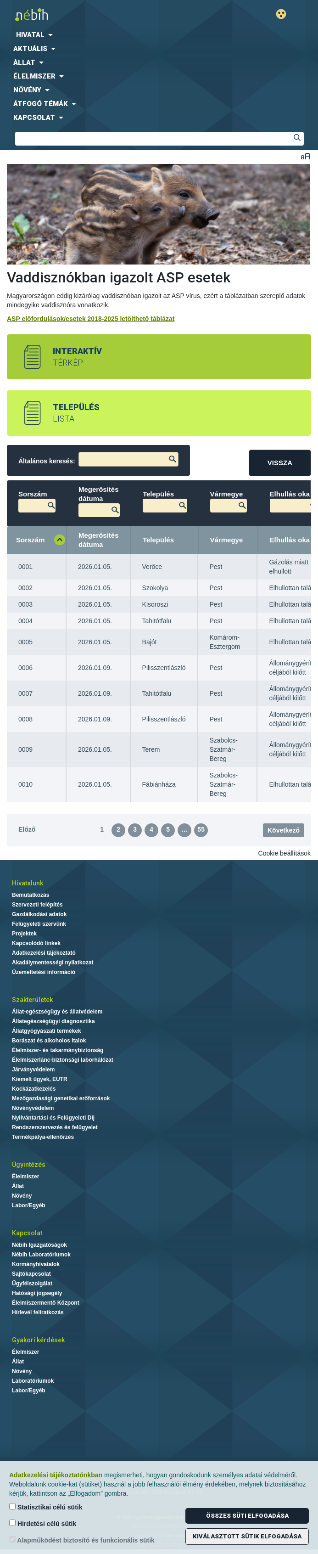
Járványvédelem (33, 1069)
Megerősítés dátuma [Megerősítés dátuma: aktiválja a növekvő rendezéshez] (98, 539)
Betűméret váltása (305, 156)
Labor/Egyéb (28, 1205)
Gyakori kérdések (38, 1340)
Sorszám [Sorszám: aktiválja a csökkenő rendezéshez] (30, 540)
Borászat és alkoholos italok (49, 1040)
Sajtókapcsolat (31, 1274)
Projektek (24, 933)
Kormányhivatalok (36, 1264)
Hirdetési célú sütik (42, 1523)
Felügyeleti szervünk (39, 924)
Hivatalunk (27, 883)
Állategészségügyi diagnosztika (53, 1021)
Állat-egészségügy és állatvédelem (57, 1011)
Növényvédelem (33, 1108)
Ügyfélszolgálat (32, 1283)
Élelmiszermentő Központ (45, 1303)
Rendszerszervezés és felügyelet (55, 1127)
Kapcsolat (27, 1233)
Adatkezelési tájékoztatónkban (55, 1475)
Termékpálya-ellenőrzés (43, 1137)
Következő (284, 830)
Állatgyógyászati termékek (46, 1031)
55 (201, 829)
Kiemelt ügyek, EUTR (39, 1079)
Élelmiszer (25, 1176)
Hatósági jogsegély (37, 1293)
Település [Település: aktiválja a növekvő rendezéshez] (158, 540)
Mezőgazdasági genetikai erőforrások (61, 1098)
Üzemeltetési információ (43, 972)
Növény (22, 1196)
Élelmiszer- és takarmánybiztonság (57, 1050)
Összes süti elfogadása (247, 1515)
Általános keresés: (98, 459)
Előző (26, 829)
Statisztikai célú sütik (46, 1507)
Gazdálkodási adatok (39, 914)
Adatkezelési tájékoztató (44, 953)
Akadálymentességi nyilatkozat (52, 962)
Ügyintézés (28, 1164)
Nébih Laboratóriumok (41, 1254)
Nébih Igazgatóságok (39, 1245)
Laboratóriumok (33, 1381)
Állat (18, 1186)
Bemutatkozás (30, 895)
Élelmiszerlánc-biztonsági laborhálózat (62, 1060)
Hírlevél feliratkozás (38, 1312)
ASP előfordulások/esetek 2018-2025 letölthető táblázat (90, 318)
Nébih (81, 14)
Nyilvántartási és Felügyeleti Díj (53, 1118)
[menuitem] (159, 35)
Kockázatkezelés (34, 1089)
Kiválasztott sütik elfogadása (247, 1536)
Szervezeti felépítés (37, 904)
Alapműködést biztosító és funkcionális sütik (82, 1540)
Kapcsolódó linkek (36, 943)
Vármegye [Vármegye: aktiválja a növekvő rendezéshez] (226, 540)
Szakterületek (32, 999)
